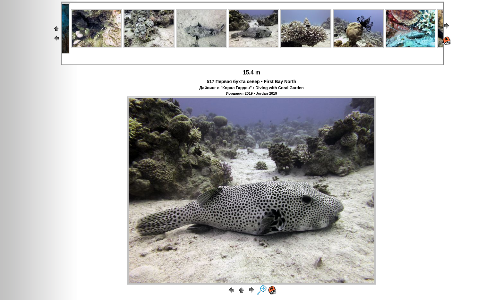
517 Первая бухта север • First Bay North (251, 81)
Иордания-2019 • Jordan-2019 (251, 93)
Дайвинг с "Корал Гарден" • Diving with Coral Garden (251, 88)
